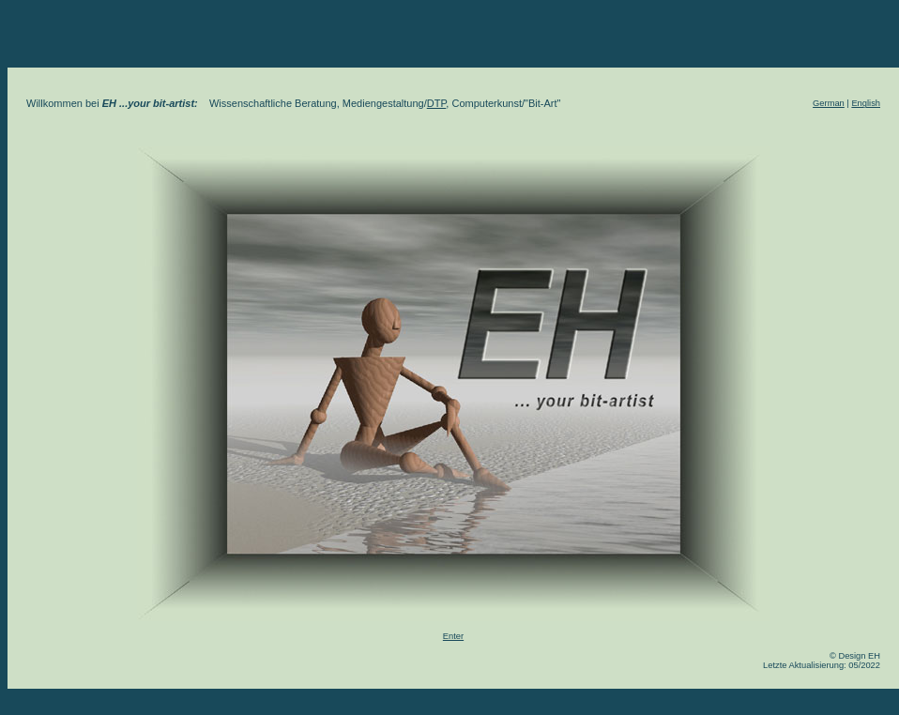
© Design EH (855, 656)
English (865, 103)
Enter (453, 636)
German (829, 103)
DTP (437, 103)
